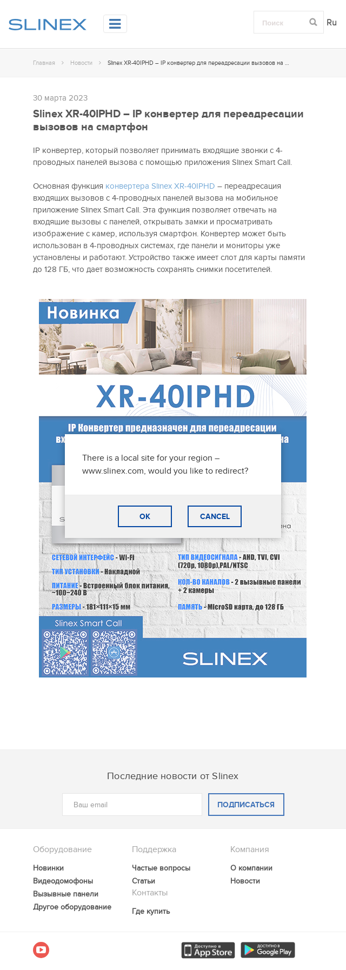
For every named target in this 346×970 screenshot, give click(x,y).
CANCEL (215, 516)
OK (144, 516)
